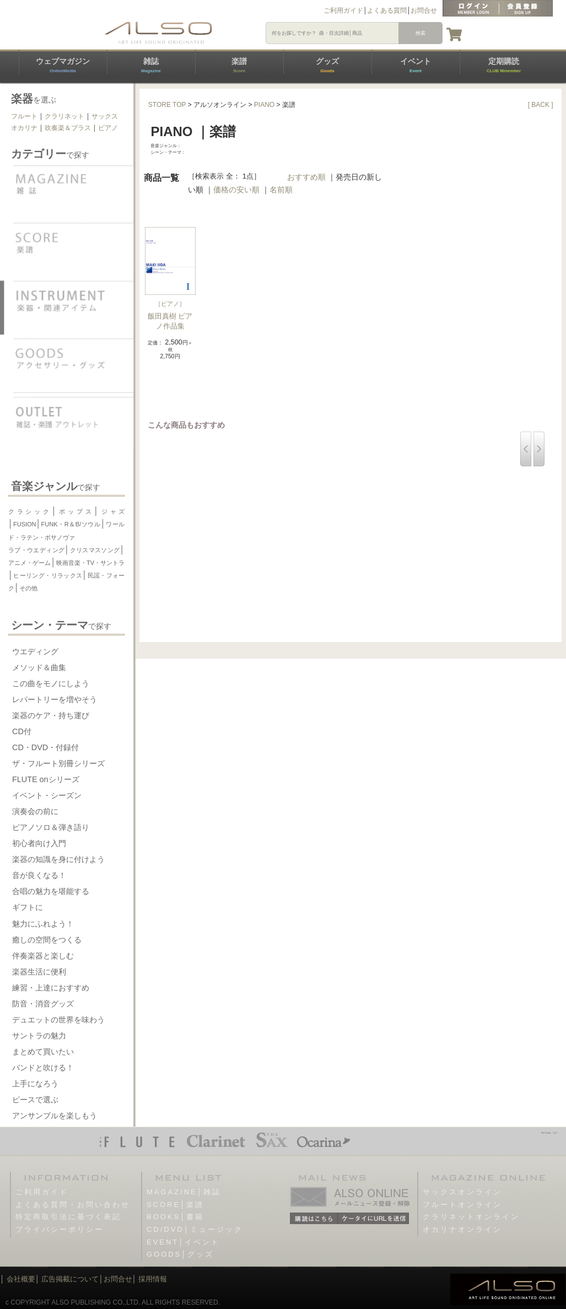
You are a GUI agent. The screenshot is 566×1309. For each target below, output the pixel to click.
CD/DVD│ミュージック (195, 1229)
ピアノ (108, 128)
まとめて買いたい (43, 1051)
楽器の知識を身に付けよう (58, 859)
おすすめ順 (306, 177)
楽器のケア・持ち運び (50, 715)
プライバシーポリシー (59, 1229)
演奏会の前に (35, 811)
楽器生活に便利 (39, 971)
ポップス (75, 511)
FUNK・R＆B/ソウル (71, 524)
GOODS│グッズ (180, 1254)
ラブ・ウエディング (36, 550)
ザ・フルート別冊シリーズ (58, 763)
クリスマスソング (94, 550)
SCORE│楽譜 (175, 1204)
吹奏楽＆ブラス (68, 128)
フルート (24, 116)
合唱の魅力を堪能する (50, 891)
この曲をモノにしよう (50, 683)
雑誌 (151, 65)
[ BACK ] (540, 105)
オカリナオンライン (462, 1229)
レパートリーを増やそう (54, 699)
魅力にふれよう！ (43, 923)
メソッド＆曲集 (39, 667)
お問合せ (424, 10)
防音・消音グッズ (43, 1003)
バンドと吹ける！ (43, 1067)
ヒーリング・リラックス (47, 575)
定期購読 (504, 65)
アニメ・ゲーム (29, 562)
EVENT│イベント (183, 1242)
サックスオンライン (462, 1192)
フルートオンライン (462, 1204)
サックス (104, 116)
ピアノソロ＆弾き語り (50, 827)
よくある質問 (387, 10)
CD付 (21, 731)
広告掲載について (70, 1279)
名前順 (281, 189)
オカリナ (24, 128)
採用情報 (152, 1279)
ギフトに (27, 907)
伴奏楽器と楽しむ (43, 955)
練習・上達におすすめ (50, 987)
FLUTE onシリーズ (45, 779)
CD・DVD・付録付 (45, 747)
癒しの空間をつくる (47, 939)
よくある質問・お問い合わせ (72, 1204)
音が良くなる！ (39, 875)
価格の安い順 (236, 189)
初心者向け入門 (39, 843)
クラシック (30, 511)
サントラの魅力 (39, 1035)
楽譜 (239, 65)
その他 (28, 588)
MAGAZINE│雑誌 (184, 1192)
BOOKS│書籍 (175, 1217)
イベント (415, 65)
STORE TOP (167, 105)
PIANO (264, 105)
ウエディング (35, 651)
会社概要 (21, 1279)
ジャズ (112, 511)
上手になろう (35, 1083)
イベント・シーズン (47, 795)
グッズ (327, 65)
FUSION (24, 524)
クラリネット (64, 116)
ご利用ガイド (343, 10)
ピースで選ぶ (35, 1099)
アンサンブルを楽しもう (54, 1115)
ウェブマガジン (63, 65)
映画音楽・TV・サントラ (90, 562)
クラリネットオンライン (471, 1217)
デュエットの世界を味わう (58, 1019)
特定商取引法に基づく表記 (68, 1217)
